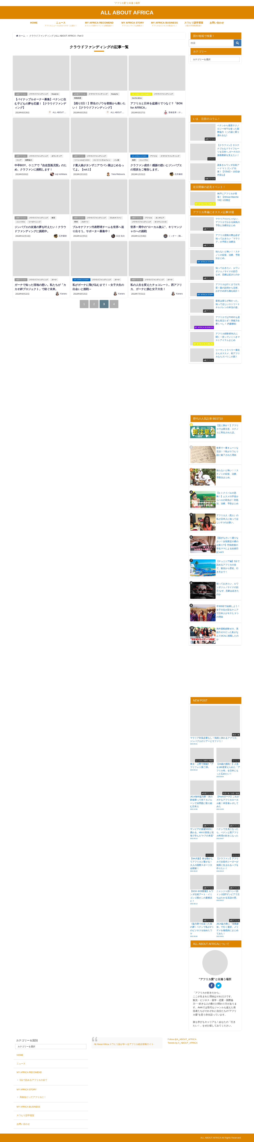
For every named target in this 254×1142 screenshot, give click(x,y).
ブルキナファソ (115, 217)
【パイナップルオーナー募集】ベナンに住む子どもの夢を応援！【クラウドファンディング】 (40, 103)
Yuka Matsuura (118, 173)
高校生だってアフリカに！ (33, 1097)
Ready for (55, 94)
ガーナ (54, 278)
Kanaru (63, 292)
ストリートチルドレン (101, 159)
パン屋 (116, 159)
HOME (33, 22)
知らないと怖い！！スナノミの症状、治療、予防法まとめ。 (227, 474)
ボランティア (57, 155)
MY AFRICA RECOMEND (141, 94)
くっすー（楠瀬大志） (178, 235)
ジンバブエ (143, 159)
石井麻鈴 (179, 173)
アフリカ (153, 155)
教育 (134, 159)
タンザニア (160, 217)
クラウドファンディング (38, 94)
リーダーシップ (34, 221)
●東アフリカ (21, 94)
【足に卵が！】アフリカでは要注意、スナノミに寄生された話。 (227, 429)
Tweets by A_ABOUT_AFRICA (183, 1043)
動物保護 (77, 98)
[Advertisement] (217, 89)
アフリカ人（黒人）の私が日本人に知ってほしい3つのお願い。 (227, 519)
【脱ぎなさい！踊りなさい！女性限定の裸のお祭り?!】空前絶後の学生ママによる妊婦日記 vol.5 (227, 545)
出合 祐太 (120, 235)
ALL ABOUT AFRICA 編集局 (65, 112)
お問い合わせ (217, 22)
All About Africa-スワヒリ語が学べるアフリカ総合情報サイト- (124, 1044)
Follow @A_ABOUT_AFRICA (182, 1039)
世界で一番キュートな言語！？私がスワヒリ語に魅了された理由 (227, 451)
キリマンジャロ (160, 221)
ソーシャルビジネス (82, 159)
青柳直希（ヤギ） (176, 112)
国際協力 (28, 159)
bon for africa (137, 98)
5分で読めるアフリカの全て (33, 1080)
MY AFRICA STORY (139, 155)
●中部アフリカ (79, 94)
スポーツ (84, 221)
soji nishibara (61, 173)
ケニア (19, 159)
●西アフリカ (79, 217)
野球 (76, 221)
